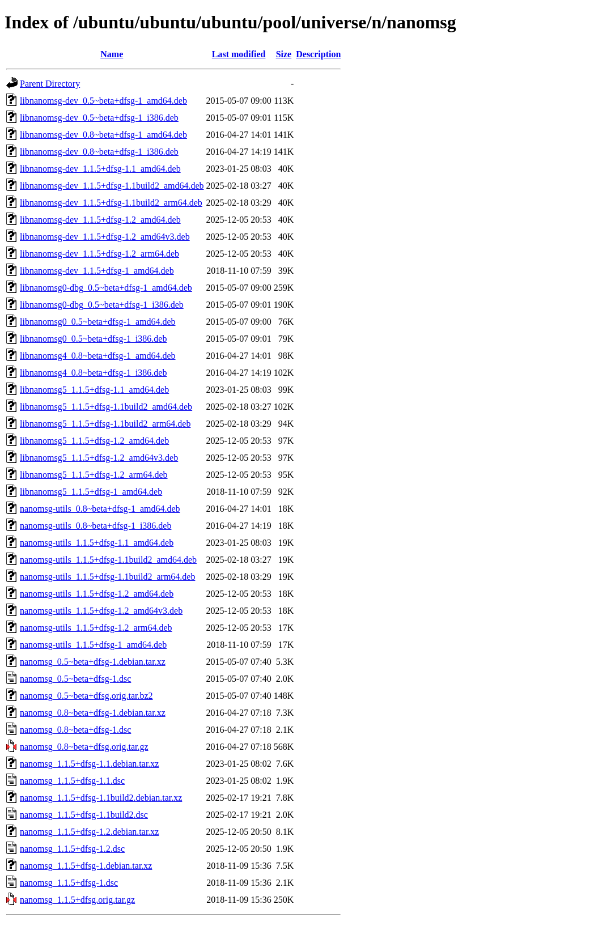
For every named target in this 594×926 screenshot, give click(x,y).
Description (318, 54)
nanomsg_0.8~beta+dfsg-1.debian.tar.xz (93, 712)
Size (284, 54)
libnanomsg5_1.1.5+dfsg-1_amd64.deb (91, 491)
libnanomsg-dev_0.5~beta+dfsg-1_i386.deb (99, 117)
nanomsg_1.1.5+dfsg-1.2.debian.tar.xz (89, 831)
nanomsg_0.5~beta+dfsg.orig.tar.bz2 (86, 695)
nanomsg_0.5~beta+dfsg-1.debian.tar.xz (93, 661)
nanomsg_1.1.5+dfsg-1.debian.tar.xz (86, 865)
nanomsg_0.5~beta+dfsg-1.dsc (75, 678)
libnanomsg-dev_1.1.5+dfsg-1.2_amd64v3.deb (105, 236)
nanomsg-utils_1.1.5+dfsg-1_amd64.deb (93, 644)
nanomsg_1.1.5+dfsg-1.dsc (69, 882)
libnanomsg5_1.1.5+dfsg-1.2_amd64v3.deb (99, 457)
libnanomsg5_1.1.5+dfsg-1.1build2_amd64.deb (106, 406)
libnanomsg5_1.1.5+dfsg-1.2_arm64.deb (94, 474)
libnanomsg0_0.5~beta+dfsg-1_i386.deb (93, 338)
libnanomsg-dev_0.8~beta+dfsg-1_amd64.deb (103, 134)
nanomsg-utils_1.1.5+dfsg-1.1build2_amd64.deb (108, 559)
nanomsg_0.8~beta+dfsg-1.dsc (75, 729)
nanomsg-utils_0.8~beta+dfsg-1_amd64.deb (100, 508)
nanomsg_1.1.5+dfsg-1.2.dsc (72, 848)
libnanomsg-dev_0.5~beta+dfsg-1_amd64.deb (103, 100)
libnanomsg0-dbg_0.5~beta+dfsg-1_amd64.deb (106, 287)
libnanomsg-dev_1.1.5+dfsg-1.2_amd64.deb (100, 219)
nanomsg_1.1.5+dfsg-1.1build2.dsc (84, 814)
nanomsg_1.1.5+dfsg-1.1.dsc (72, 780)
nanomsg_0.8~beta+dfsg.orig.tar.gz (84, 746)
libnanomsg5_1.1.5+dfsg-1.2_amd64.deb (94, 440)
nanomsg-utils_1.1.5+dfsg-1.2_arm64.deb (96, 627)
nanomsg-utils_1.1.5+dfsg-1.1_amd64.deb (96, 542)
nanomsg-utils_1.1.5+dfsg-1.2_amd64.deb (96, 593)
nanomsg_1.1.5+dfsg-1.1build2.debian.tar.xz (101, 797)
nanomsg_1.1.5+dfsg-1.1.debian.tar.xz (89, 763)
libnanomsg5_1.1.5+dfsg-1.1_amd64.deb (94, 389)
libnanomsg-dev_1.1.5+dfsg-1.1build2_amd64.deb (112, 185)
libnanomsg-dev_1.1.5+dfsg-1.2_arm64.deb (99, 253)
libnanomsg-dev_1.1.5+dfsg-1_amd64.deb (97, 270)
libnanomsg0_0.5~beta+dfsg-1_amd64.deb (98, 321)
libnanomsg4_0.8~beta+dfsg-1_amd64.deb (98, 355)
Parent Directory (50, 83)
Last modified (239, 54)
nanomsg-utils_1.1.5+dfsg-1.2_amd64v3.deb (101, 610)
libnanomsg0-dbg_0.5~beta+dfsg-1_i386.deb (102, 304)
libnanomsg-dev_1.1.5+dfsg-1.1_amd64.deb (100, 168)
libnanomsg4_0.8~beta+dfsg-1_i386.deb (93, 372)
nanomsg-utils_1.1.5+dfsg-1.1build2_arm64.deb (107, 576)
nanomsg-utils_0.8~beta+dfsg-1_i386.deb (95, 525)
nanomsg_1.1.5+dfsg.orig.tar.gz (77, 899)
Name (111, 54)
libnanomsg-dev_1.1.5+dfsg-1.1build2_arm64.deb (111, 202)
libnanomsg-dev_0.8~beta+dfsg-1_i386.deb (99, 151)
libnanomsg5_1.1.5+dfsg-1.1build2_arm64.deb (105, 423)
